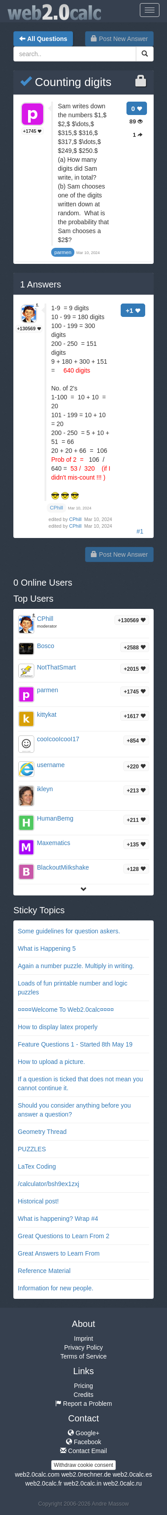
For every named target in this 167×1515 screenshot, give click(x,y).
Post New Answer (119, 38)
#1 (139, 531)
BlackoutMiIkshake (63, 867)
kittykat (47, 714)
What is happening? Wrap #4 (58, 1218)
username (51, 764)
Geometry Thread (42, 1131)
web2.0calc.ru (122, 1483)
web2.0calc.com (37, 1474)
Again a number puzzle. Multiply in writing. (76, 965)
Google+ (83, 1433)
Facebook (83, 1441)
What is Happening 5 (47, 948)
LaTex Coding (37, 1166)
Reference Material (44, 1270)
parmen (47, 690)
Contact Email (83, 1450)
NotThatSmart (56, 667)
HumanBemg (55, 818)
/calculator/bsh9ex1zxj (48, 1183)
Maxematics (53, 842)
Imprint (83, 1338)
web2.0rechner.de (86, 1474)
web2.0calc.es (132, 1474)
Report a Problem (83, 1403)
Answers (40, 284)
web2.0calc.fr (43, 1483)
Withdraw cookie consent (83, 1465)
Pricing (83, 1385)
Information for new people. (56, 1288)
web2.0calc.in (83, 1483)
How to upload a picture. (51, 1061)
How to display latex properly (58, 1027)
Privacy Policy (83, 1347)
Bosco (45, 645)
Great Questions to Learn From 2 (63, 1236)
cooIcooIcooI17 (58, 739)
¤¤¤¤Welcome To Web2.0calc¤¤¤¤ (66, 1009)
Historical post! (38, 1201)
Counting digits (65, 82)
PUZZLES (32, 1149)
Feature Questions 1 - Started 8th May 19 (75, 1044)
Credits (83, 1394)
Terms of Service (83, 1356)
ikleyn (45, 788)
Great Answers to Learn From (59, 1253)
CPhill (76, 519)
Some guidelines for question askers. (69, 931)
